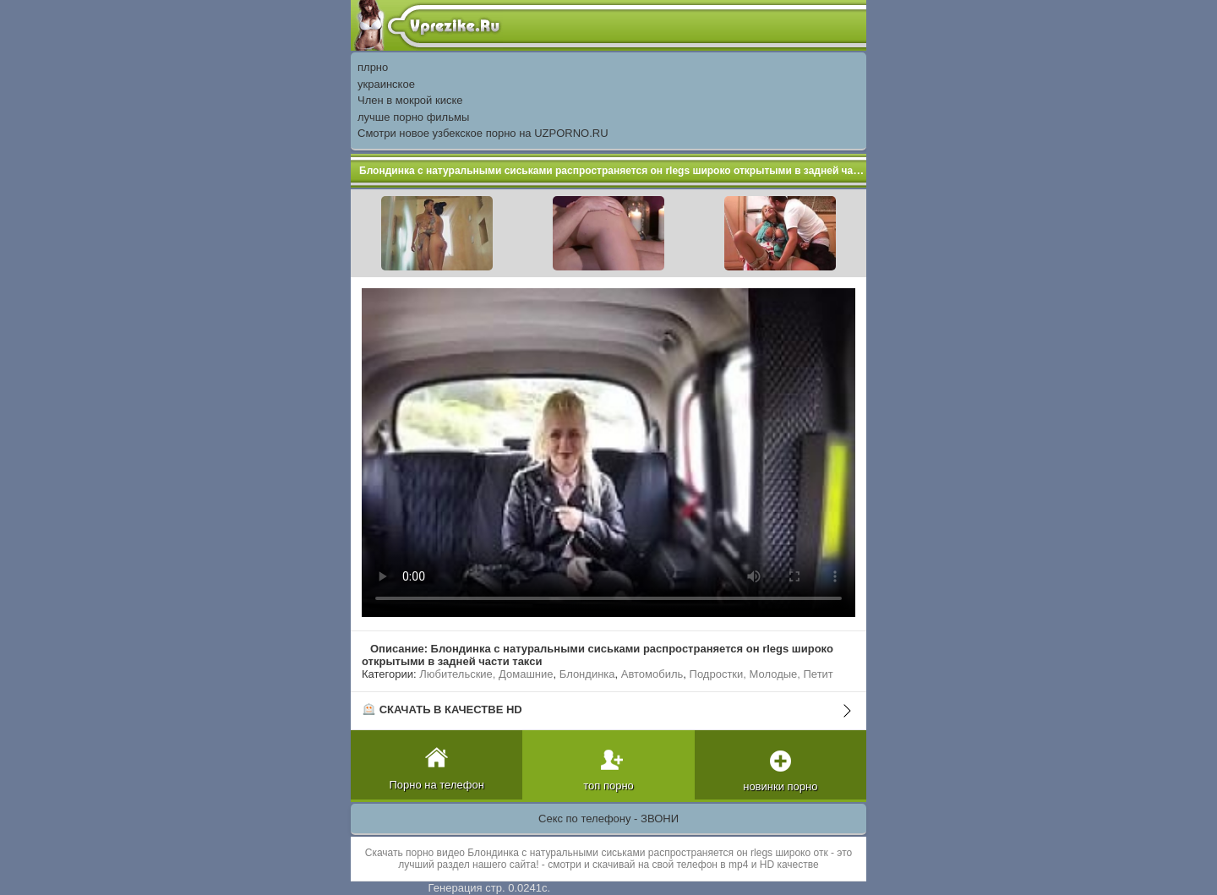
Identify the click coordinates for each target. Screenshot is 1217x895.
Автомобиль (652, 674)
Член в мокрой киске (410, 100)
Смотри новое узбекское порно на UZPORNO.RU (482, 133)
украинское (386, 84)
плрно (372, 67)
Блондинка (587, 674)
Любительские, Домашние (486, 674)
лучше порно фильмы (413, 117)
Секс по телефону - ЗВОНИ (608, 818)
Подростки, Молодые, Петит (761, 674)
